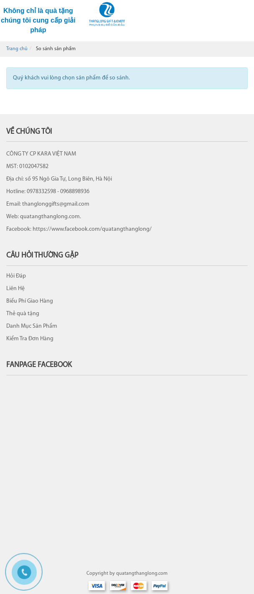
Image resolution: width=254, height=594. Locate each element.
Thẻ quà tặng (22, 314)
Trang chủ (17, 48)
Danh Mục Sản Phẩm (31, 326)
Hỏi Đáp (16, 276)
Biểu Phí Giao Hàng (29, 301)
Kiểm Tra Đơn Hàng (29, 339)
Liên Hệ (15, 289)
